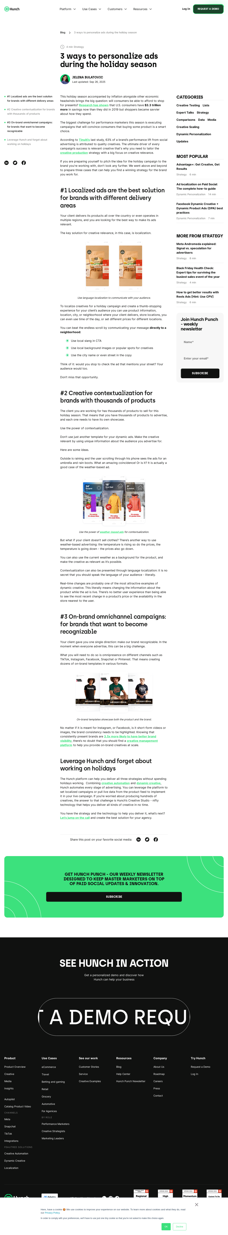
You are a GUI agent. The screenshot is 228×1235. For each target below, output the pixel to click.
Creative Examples (90, 1081)
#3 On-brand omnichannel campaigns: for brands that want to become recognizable (30, 126)
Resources (140, 9)
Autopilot (9, 1099)
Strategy (203, 112)
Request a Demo (200, 1066)
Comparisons (185, 119)
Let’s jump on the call (75, 817)
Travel (45, 1074)
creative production (74, 152)
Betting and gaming (53, 1081)
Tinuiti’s (84, 140)
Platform (65, 9)
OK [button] (166, 1226)
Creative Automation (16, 1153)
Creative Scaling (187, 127)
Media (212, 119)
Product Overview (15, 1066)
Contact (158, 1095)
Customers (115, 9)
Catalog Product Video (17, 1106)
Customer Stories (89, 1066)
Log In (194, 1073)
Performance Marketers (55, 1123)
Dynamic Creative (14, 1160)
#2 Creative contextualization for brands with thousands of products (31, 111)
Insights (8, 1088)
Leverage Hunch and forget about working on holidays (27, 141)
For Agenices (49, 1111)
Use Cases (89, 9)
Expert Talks (185, 112)
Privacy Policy (52, 1212)
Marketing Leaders (53, 1138)
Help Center (123, 1073)
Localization (11, 1167)
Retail (45, 1089)
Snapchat (10, 1126)
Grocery (46, 1096)
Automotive (48, 1103)
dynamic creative (149, 783)
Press (156, 1088)
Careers (158, 1081)
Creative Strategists (53, 1131)
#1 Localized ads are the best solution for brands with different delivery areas (30, 98)
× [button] (197, 1204)
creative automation (116, 783)
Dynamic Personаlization (193, 134)
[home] (11, 9)
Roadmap (159, 1073)
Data (201, 119)
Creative (9, 1073)
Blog (62, 32)
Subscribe (114, 896)
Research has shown (94, 105)
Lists (206, 105)
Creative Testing (188, 105)
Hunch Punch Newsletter (130, 1081)
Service (83, 1073)
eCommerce (49, 1066)
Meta (7, 1119)
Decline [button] (179, 1226)
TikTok (8, 1133)
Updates (182, 141)
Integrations (11, 1140)
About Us (158, 1066)
